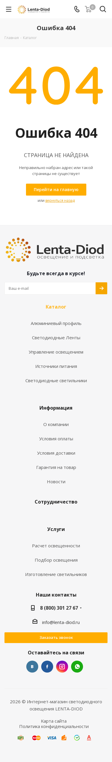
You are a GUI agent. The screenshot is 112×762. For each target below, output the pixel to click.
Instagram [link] (62, 667)
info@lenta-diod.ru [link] (61, 622)
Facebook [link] (47, 667)
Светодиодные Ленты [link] (56, 337)
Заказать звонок (56, 637)
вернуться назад (60, 200)
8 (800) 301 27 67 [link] (59, 608)
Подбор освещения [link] (56, 560)
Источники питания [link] (56, 366)
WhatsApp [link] (77, 667)
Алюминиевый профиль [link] (56, 323)
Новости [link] (56, 481)
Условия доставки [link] (56, 453)
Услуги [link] (56, 529)
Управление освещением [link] (56, 352)
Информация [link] (56, 408)
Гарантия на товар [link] (56, 467)
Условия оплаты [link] (56, 439)
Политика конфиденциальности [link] (54, 726)
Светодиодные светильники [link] (56, 380)
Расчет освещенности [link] (56, 546)
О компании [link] (56, 424)
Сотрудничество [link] (56, 502)
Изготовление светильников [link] (56, 574)
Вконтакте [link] (32, 667)
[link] (34, 9)
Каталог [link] (56, 307)
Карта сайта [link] (54, 721)
